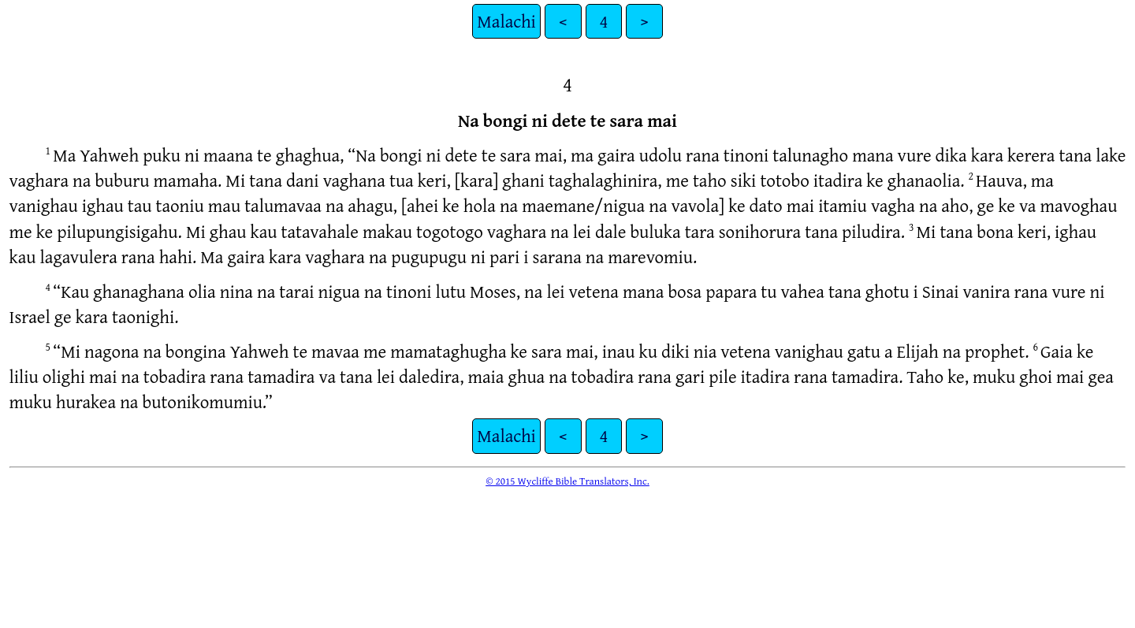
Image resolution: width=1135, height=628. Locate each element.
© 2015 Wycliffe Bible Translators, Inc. (567, 481)
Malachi (506, 21)
